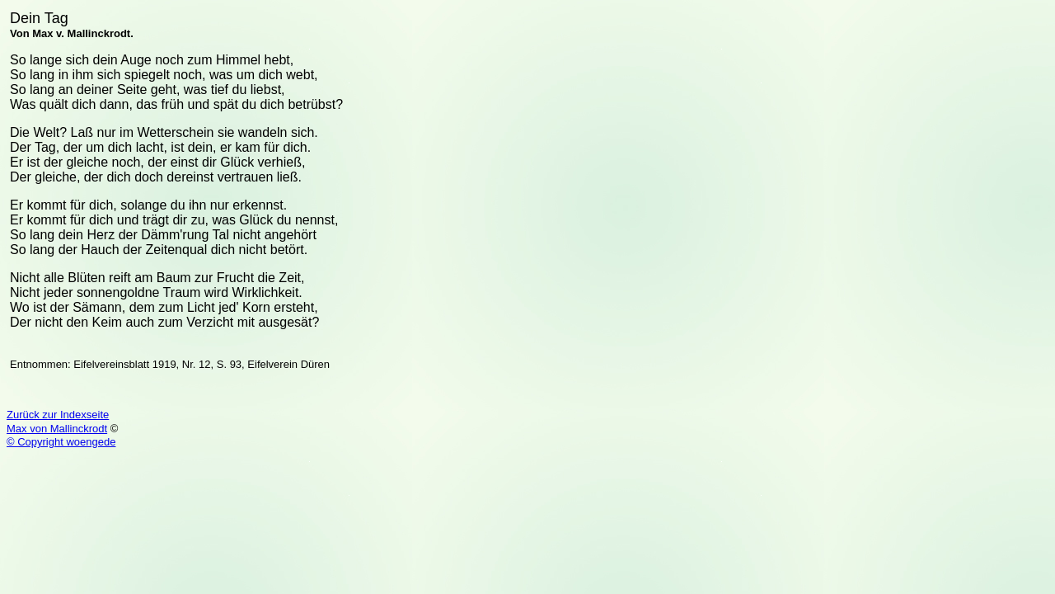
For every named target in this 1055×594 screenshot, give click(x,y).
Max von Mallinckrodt (57, 428)
